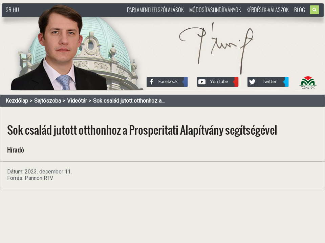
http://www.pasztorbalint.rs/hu (56, 20)
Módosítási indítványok (215, 10)
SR (8, 10)
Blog (299, 10)
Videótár (77, 101)
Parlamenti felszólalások (155, 10)
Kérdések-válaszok (267, 10)
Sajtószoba (47, 101)
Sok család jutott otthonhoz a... (129, 101)
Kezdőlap (16, 101)
